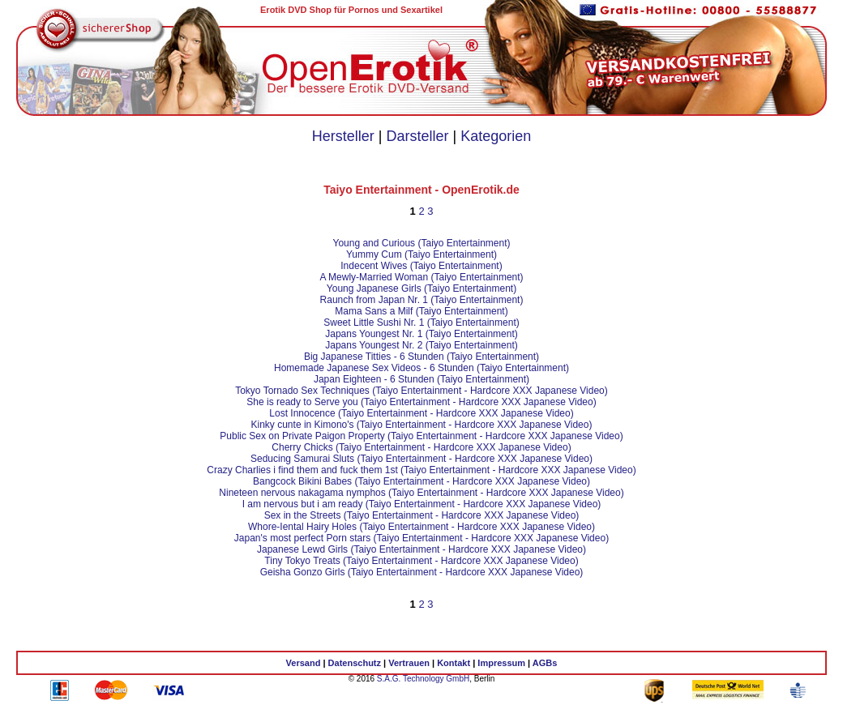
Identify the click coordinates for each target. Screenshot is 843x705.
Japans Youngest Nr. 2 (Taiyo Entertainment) (421, 345)
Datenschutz (354, 663)
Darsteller (417, 136)
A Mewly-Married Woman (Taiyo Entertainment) (421, 277)
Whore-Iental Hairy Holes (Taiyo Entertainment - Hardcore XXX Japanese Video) (421, 526)
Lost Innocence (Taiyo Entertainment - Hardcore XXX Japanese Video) (421, 413)
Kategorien (495, 136)
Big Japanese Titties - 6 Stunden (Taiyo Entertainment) (421, 356)
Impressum (501, 663)
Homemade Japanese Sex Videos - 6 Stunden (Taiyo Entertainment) (421, 368)
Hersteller (343, 136)
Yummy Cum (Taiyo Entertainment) (421, 254)
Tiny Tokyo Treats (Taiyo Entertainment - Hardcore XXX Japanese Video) (421, 560)
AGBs (545, 663)
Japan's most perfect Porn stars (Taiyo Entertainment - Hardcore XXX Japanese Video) (421, 538)
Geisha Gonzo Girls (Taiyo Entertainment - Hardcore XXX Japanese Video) (422, 572)
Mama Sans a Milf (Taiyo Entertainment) (421, 311)
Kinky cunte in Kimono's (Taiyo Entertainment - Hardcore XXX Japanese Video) (422, 424)
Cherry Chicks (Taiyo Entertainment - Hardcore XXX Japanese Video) (421, 447)
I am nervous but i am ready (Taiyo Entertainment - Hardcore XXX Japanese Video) (421, 504)
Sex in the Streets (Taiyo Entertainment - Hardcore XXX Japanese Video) (422, 515)
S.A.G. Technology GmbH (423, 678)
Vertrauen (409, 663)
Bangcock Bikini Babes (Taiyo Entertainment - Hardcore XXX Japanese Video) (421, 481)
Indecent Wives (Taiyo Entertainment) (421, 265)
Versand (303, 663)
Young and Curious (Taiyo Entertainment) (421, 243)
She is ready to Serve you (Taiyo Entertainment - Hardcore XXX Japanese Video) (421, 402)
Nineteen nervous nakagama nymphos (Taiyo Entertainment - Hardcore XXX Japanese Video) (421, 492)
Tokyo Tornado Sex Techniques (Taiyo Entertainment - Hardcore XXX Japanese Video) (421, 390)
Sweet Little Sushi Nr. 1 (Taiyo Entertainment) (421, 322)
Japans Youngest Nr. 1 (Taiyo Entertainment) (421, 334)
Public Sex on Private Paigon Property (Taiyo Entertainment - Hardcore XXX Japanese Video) (421, 436)
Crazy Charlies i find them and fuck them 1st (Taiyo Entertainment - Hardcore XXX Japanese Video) (421, 470)
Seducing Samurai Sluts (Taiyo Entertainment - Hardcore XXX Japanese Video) (421, 458)
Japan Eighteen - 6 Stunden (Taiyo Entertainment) (421, 379)
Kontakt (453, 663)
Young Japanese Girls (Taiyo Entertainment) (421, 288)
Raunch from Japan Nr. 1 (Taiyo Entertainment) (422, 300)
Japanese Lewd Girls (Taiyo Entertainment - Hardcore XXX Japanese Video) (421, 549)
